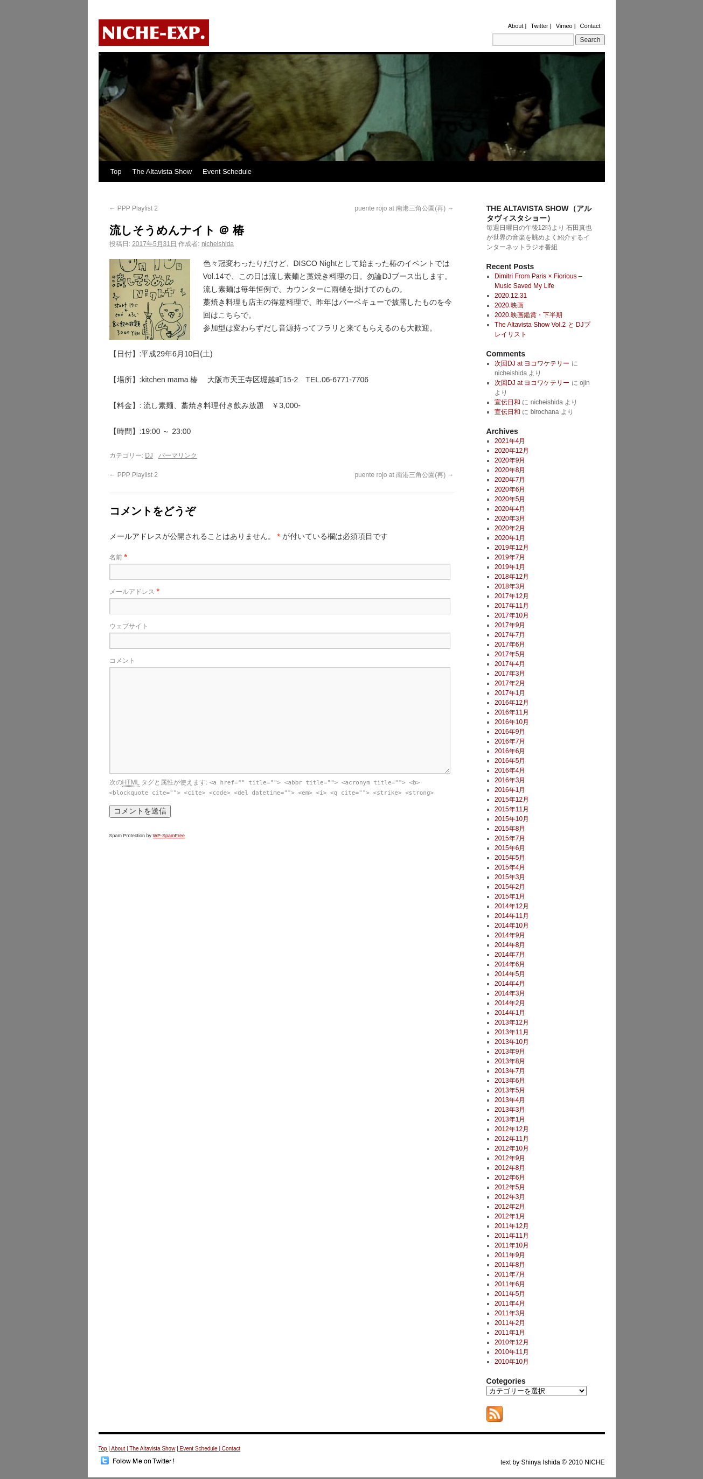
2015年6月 (510, 848)
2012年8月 (510, 1168)
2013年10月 (512, 1042)
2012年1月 (510, 1216)
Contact (590, 26)
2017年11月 (512, 605)
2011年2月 (510, 1323)
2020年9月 (510, 460)
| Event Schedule (198, 1449)
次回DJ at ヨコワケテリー (532, 363)
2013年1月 (510, 1119)
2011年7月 (510, 1274)
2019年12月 (512, 547)
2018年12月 (512, 576)
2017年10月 (512, 615)
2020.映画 (509, 305)
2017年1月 (510, 693)
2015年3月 (510, 877)
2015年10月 (512, 819)
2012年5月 (510, 1187)
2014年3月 (510, 993)
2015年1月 (510, 896)
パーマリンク (177, 455)
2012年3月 (510, 1197)
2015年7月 (510, 838)
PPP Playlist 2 (133, 208)
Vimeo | (566, 26)
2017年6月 (510, 644)
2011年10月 (512, 1245)
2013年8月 (510, 1061)
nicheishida (217, 244)
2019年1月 (510, 567)
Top (116, 171)
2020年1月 (510, 538)
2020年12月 (512, 450)
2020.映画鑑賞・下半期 (528, 315)
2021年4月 (510, 441)
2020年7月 (510, 479)
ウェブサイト (128, 626)
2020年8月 (510, 470)
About (119, 1449)
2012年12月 (512, 1129)
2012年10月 (512, 1148)
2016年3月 (510, 780)
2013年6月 (510, 1080)
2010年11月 (512, 1352)
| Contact (229, 1449)
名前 (115, 557)
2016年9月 (510, 731)
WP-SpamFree (169, 835)
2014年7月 (510, 954)
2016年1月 (510, 790)
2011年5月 (510, 1294)
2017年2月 (510, 683)
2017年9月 (510, 625)
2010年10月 (512, 1361)
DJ (149, 455)
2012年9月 (510, 1158)
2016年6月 (510, 751)
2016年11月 (512, 712)
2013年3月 (510, 1109)
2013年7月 (510, 1071)
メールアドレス (132, 591)
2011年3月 (510, 1313)
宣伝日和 (507, 402)
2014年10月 (512, 925)
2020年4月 (510, 509)
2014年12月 (512, 906)
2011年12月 (512, 1226)
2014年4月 (510, 983)
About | (517, 26)
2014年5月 (510, 974)
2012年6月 (510, 1177)
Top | (105, 1449)
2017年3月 (510, 673)
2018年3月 (510, 586)
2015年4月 (510, 867)
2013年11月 (512, 1032)
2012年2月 (510, 1206)
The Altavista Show (162, 171)
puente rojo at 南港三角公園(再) (404, 208)
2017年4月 (510, 664)
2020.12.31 (511, 295)
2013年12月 (512, 1022)
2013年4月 (510, 1100)
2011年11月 (512, 1235)
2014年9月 (510, 935)
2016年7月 (510, 741)
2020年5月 (510, 499)
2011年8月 (510, 1264)
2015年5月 (510, 857)
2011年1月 (510, 1332)
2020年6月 (510, 489)
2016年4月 (510, 770)
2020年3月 (510, 518)
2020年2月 (510, 528)
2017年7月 (510, 635)
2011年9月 (510, 1255)
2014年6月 (510, 964)
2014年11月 (512, 916)
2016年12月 (512, 702)
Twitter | (541, 26)
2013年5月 (510, 1090)
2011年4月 (510, 1303)
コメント (122, 660)
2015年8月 (510, 828)
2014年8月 (510, 945)
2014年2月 (510, 1003)
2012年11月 (512, 1138)
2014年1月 (510, 1013)
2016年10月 (512, 722)
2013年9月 (510, 1051)
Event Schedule (227, 171)
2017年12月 (512, 596)
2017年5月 (510, 654)
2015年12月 (512, 799)
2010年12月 (512, 1342)
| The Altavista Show (151, 1449)
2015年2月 (510, 887)
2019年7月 (510, 557)
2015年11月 (512, 809)
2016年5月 (510, 761)
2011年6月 (510, 1284)
